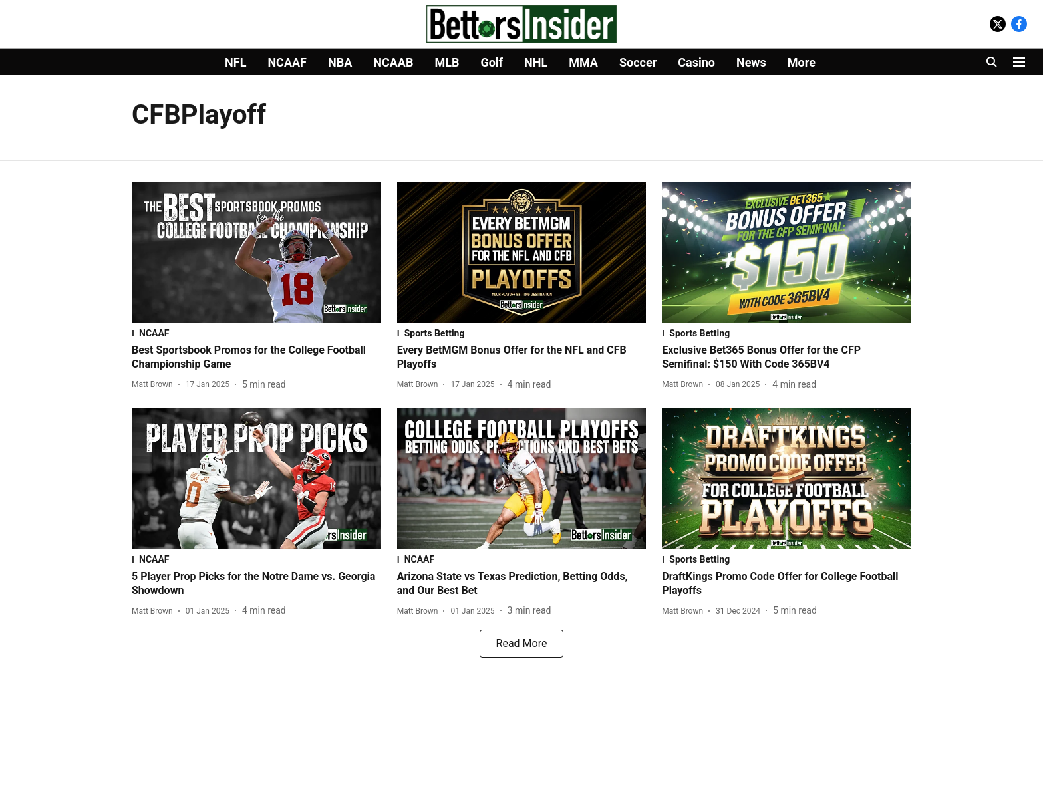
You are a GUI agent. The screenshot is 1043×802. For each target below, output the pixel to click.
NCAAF (287, 62)
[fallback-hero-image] (256, 252)
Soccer (638, 62)
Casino (696, 62)
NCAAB (393, 62)
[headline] (256, 358)
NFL (235, 62)
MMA (583, 62)
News (751, 62)
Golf (491, 62)
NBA (340, 62)
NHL (535, 62)
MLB (446, 62)
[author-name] (155, 384)
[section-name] (256, 333)
